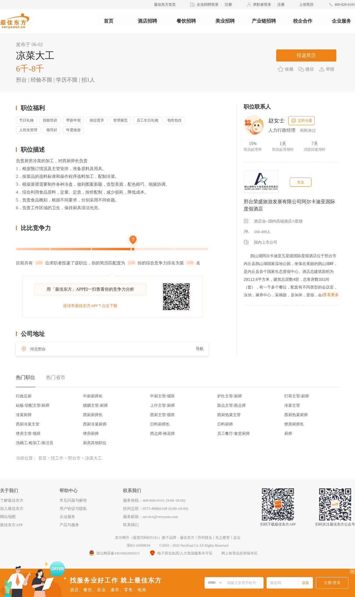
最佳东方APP (11, 525)
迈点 (236, 537)
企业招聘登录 (207, 4)
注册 (228, 4)
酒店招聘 (147, 21)
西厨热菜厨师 (296, 414)
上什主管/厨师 (162, 405)
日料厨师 (225, 424)
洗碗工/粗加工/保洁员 (34, 443)
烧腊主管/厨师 (95, 405)
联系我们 (131, 525)
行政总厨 (24, 396)
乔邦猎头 (205, 537)
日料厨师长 (160, 424)
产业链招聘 (264, 21)
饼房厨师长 (294, 424)
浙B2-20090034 (138, 545)
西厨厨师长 (93, 414)
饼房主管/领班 (28, 433)
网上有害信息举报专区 (239, 553)
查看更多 (331, 294)
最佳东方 (187, 537)
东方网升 (122, 537)
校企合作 (302, 21)
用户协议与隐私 (73, 508)
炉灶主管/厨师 (229, 396)
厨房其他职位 (94, 443)
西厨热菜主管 (229, 414)
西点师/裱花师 (162, 433)
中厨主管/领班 (162, 396)
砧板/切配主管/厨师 (32, 405)
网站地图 (8, 516)
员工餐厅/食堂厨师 (233, 433)
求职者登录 (262, 4)
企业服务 (341, 21)
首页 (108, 21)
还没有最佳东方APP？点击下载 (90, 305)
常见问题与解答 (73, 500)
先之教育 (222, 537)
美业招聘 (225, 21)
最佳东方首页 (165, 4)
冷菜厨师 (24, 414)
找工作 (57, 458)
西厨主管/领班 (162, 414)
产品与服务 (69, 525)
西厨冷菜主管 (27, 424)
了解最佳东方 (11, 500)
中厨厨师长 (93, 396)
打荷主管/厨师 (296, 396)
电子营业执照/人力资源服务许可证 (180, 553)
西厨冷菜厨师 (94, 424)
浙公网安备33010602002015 (114, 553)
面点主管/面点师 (231, 405)
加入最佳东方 (11, 508)
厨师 (288, 433)
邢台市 (74, 458)
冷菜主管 (292, 405)
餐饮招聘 (186, 21)
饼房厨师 (91, 433)
